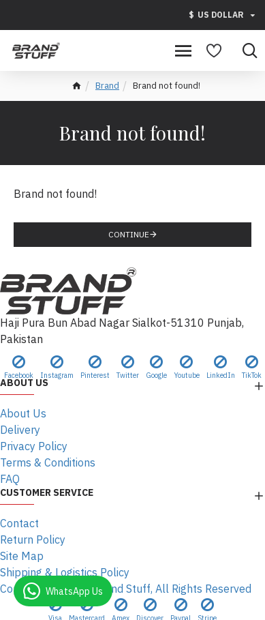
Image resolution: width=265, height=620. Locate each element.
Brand (107, 85)
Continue (128, 234)
